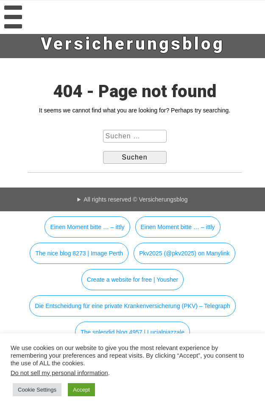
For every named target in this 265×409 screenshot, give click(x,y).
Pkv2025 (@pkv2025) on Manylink (184, 253)
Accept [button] (81, 390)
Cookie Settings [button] (37, 390)
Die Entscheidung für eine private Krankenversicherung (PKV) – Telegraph (132, 306)
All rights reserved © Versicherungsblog (135, 199)
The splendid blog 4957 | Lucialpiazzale (132, 332)
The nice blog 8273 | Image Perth (79, 253)
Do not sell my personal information (59, 373)
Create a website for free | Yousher (132, 279)
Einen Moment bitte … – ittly (87, 227)
